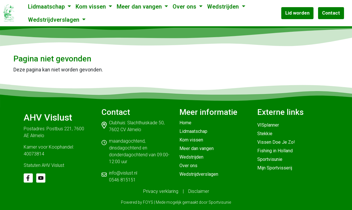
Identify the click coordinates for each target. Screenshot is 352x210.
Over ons (185, 6)
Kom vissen (91, 6)
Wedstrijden (223, 6)
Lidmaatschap (47, 6)
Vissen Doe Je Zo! (276, 142)
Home (185, 122)
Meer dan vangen (140, 6)
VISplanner (268, 125)
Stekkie (264, 133)
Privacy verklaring (160, 191)
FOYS (148, 202)
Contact (331, 13)
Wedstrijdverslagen (54, 19)
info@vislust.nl (123, 173)
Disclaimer (198, 191)
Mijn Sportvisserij (274, 168)
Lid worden (297, 13)
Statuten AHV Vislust (44, 165)
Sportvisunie (269, 159)
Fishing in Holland (275, 150)
